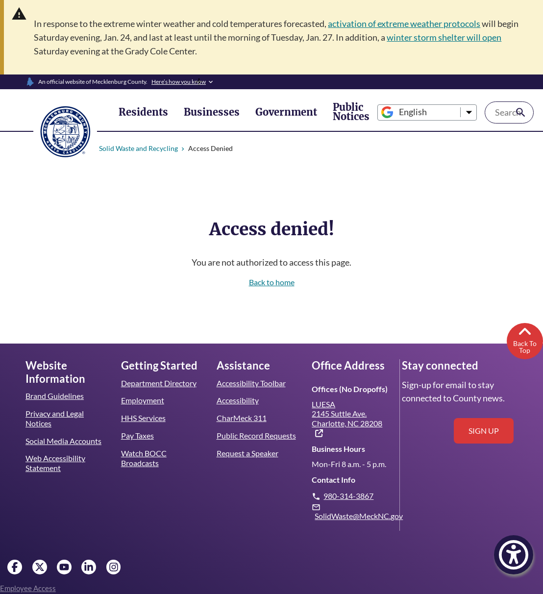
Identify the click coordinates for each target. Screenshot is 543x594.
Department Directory (159, 383)
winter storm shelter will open (451, 37)
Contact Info (333, 479)
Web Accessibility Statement (55, 462)
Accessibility (237, 400)
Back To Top (524, 339)
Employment (142, 400)
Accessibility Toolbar (251, 383)
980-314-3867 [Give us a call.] (348, 495)
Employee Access (27, 588)
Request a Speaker (248, 453)
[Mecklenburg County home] (65, 131)
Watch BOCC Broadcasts (144, 458)
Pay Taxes (137, 435)
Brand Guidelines (54, 395)
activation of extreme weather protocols (409, 23)
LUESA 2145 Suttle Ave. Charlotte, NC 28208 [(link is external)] (347, 418)
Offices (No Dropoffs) (348, 389)
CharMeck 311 (242, 417)
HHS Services (144, 417)
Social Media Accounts (63, 441)
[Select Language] (395, 112)
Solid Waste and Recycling (139, 148)
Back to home (272, 282)
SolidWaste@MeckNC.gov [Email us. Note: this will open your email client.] (359, 515)
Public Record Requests (256, 435)
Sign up (484, 430)
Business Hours (338, 448)
